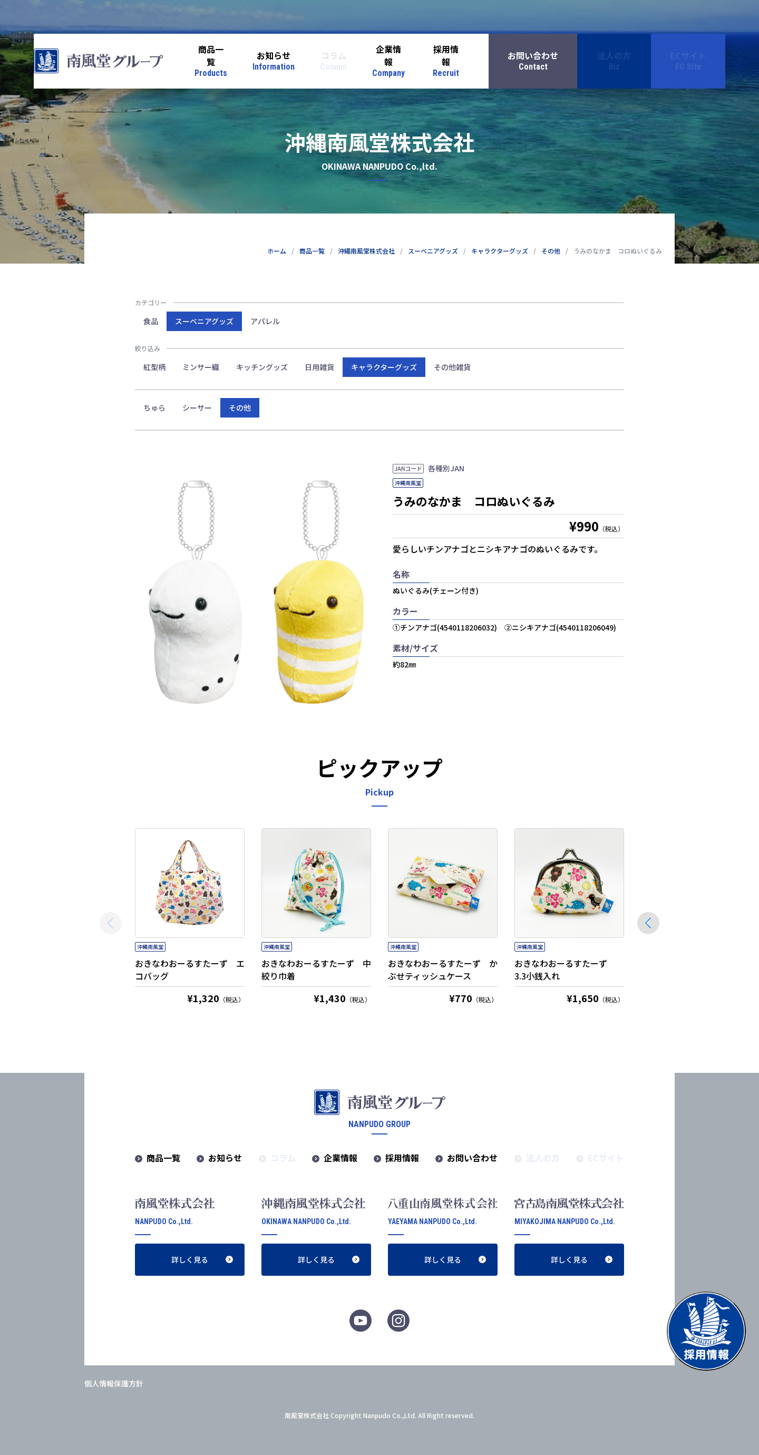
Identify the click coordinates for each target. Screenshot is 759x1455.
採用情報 (402, 1157)
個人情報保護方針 (113, 1383)
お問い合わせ (472, 1157)
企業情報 (340, 1157)
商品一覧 (163, 1157)
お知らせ (225, 1157)
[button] (648, 923)
